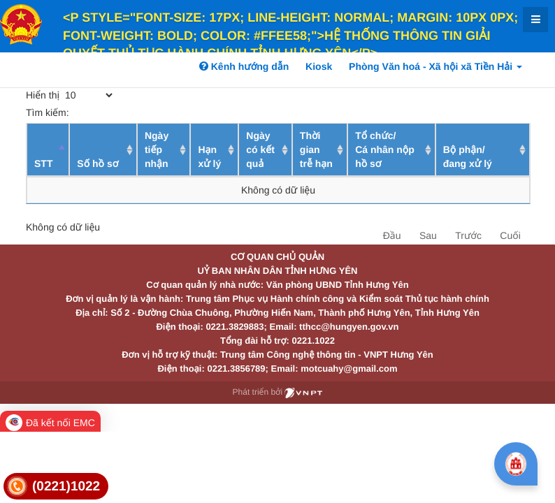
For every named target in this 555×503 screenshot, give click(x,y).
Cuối (510, 235)
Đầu (392, 235)
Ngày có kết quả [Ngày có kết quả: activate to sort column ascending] (260, 149)
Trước (468, 235)
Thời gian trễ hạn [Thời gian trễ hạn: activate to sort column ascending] (316, 149)
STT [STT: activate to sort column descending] (43, 163)
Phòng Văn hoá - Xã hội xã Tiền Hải (435, 66)
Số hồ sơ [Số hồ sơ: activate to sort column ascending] (97, 163)
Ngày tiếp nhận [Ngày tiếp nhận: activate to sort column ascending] (156, 149)
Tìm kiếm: (128, 112)
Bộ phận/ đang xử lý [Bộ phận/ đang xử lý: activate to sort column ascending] (467, 156)
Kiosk (318, 66)
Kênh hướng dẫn (244, 66)
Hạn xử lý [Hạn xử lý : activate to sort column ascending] (209, 156)
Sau (428, 235)
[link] (55, 486)
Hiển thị (70, 95)
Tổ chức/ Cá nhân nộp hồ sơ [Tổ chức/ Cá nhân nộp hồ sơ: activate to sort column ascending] (385, 149)
